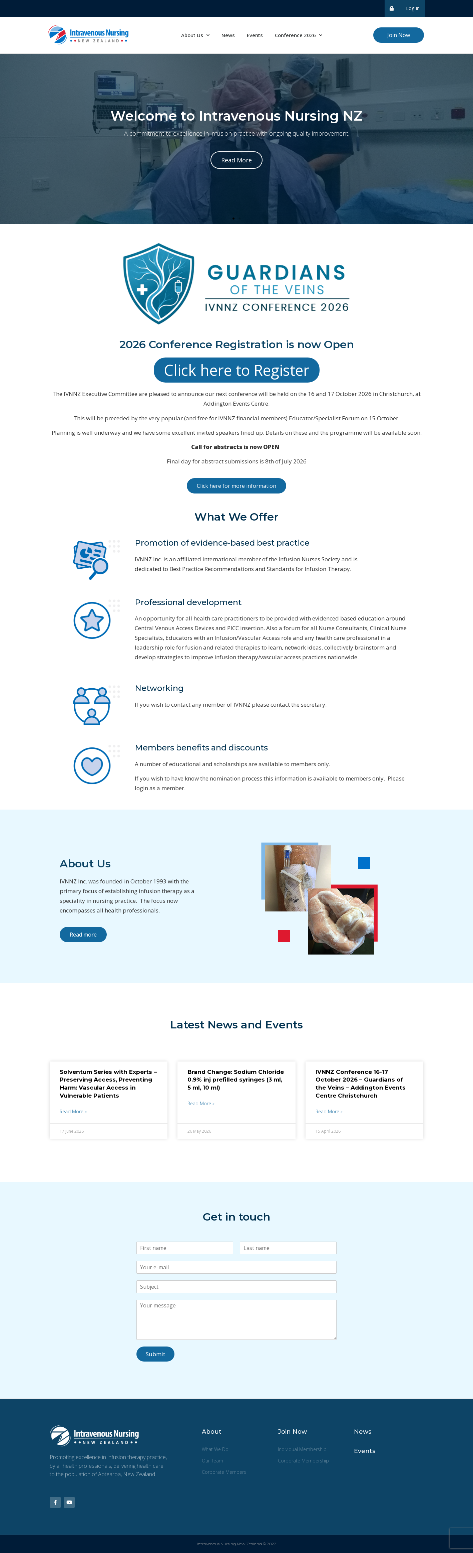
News (228, 35)
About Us (195, 35)
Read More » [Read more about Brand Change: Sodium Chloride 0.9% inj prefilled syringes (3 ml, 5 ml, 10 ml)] (200, 1103)
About (211, 1431)
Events (255, 35)
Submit (155, 1354)
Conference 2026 (298, 35)
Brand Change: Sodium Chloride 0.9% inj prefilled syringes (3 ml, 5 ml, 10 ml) (235, 1080)
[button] (233, 219)
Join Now (292, 1431)
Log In (413, 8)
